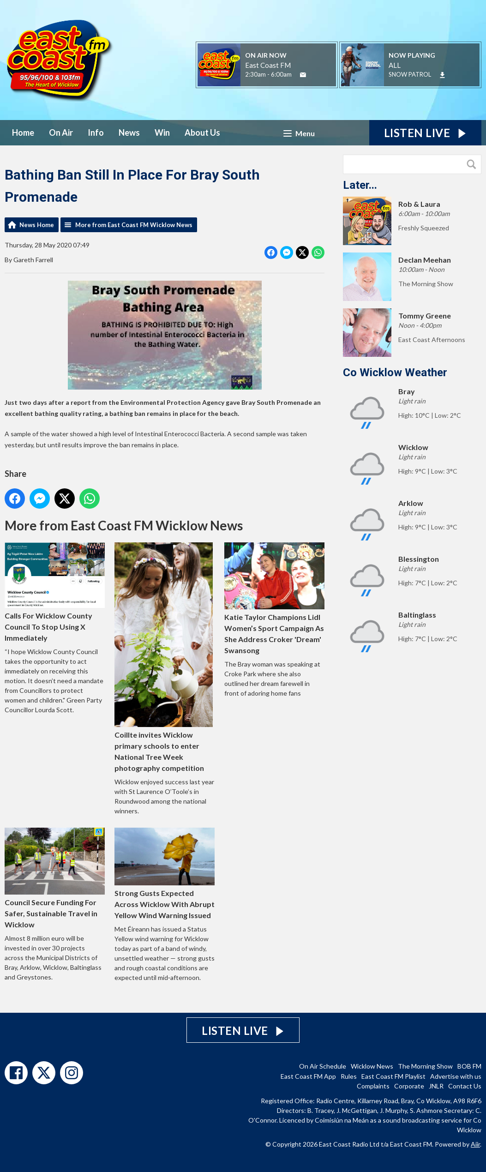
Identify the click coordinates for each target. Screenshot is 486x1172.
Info (96, 132)
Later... (360, 185)
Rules (349, 1076)
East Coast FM (268, 65)
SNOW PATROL (410, 74)
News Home (36, 224)
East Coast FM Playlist (393, 1076)
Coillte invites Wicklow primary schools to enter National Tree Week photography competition (163, 657)
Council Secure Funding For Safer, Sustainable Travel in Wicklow (55, 878)
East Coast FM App (308, 1076)
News (129, 132)
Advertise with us (455, 1076)
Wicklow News (372, 1066)
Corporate (409, 1086)
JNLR (436, 1086)
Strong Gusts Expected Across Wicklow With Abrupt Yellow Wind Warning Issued (164, 874)
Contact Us (464, 1086)
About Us (202, 132)
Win (162, 132)
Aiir (475, 1144)
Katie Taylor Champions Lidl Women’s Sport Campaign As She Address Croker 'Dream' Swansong (274, 598)
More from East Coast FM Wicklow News (133, 224)
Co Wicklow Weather (395, 372)
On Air (61, 132)
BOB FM (469, 1066)
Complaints (373, 1086)
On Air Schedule (322, 1066)
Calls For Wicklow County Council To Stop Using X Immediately (55, 592)
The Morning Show (425, 1066)
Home (23, 132)
